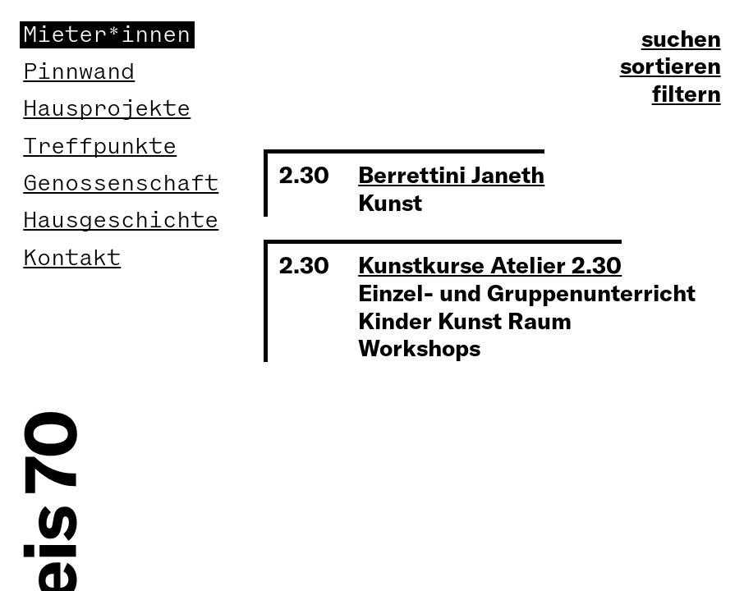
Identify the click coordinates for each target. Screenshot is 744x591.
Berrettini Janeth (451, 174)
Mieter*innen (107, 34)
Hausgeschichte (120, 220)
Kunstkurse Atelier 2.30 (490, 264)
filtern (686, 94)
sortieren (670, 66)
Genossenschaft (120, 183)
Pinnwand (79, 71)
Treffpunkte (100, 146)
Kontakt (72, 258)
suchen (681, 39)
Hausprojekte (107, 108)
